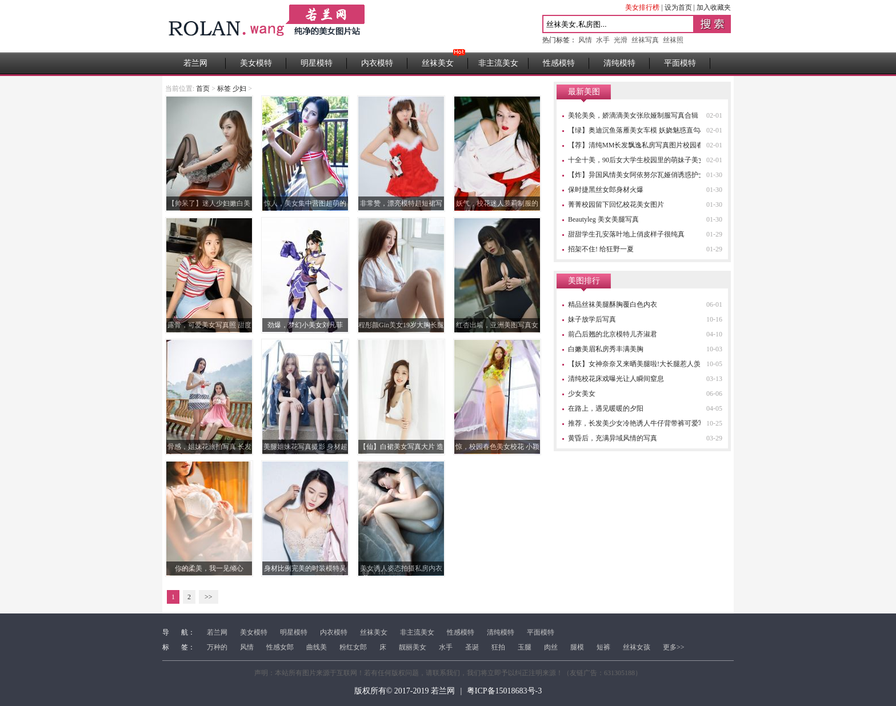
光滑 (620, 40)
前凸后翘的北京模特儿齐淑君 (612, 334)
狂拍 (498, 647)
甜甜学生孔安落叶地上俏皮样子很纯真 (626, 234)
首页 (203, 89)
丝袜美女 (438, 63)
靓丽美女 (412, 647)
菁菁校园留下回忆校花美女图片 (616, 204)
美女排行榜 (642, 7)
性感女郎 (280, 647)
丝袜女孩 (636, 647)
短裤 (603, 647)
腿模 (577, 647)
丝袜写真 (645, 40)
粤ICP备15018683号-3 (504, 691)
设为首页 (678, 7)
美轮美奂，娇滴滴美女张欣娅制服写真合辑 (633, 115)
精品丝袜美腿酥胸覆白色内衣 (612, 304)
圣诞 (472, 647)
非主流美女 (498, 63)
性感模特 (559, 63)
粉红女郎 (353, 647)
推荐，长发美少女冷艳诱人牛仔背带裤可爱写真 (640, 423)
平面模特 (680, 63)
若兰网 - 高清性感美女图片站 (267, 26)
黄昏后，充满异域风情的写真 (612, 438)
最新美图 (584, 91)
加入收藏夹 (714, 7)
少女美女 (581, 394)
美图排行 (584, 280)
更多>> (674, 647)
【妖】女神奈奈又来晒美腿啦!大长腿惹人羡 (634, 364)
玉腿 (524, 647)
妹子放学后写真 (592, 319)
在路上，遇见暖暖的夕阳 (605, 408)
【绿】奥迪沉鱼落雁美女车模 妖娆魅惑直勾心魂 (641, 130)
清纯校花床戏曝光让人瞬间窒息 (616, 379)
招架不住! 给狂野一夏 (601, 249)
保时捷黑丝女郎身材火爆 (605, 190)
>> (209, 597)
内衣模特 (377, 63)
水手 (603, 40)
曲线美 (316, 647)
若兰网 (195, 63)
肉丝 (551, 647)
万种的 (217, 647)
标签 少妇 (231, 89)
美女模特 (256, 63)
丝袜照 (673, 40)
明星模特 (317, 63)
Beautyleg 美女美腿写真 (603, 219)
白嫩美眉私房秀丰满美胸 (605, 349)
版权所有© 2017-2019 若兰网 (404, 691)
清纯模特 (619, 63)
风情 (585, 40)
